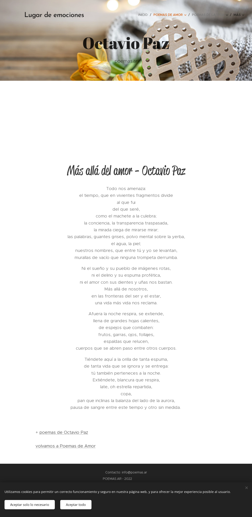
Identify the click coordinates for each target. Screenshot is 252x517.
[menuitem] (144, 14)
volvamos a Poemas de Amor (66, 446)
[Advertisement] (126, 114)
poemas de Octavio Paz (63, 432)
